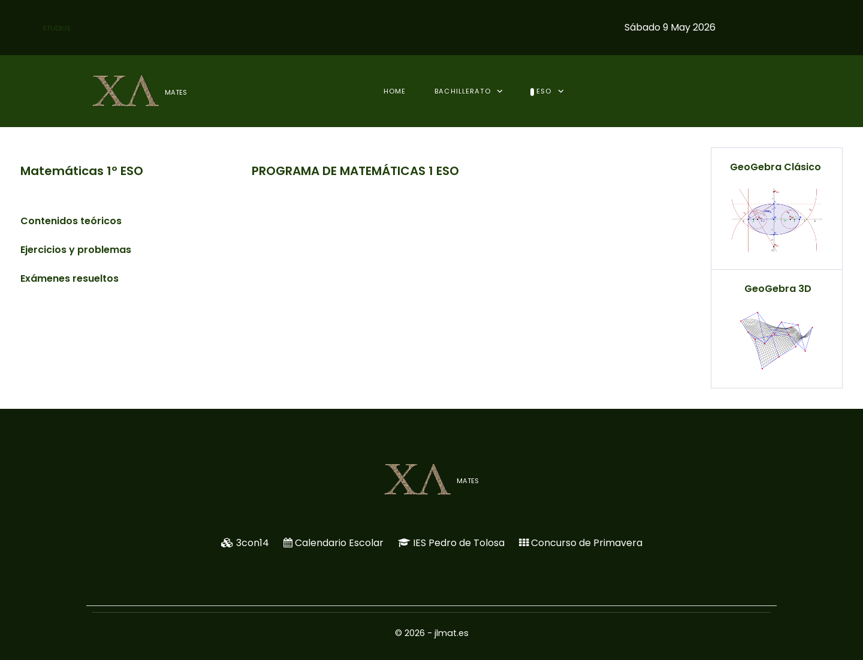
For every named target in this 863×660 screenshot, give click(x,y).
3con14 (252, 543)
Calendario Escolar (339, 543)
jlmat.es (451, 633)
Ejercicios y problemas (75, 250)
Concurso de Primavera (586, 543)
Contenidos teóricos (71, 221)
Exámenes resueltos (69, 278)
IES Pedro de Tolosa (459, 543)
